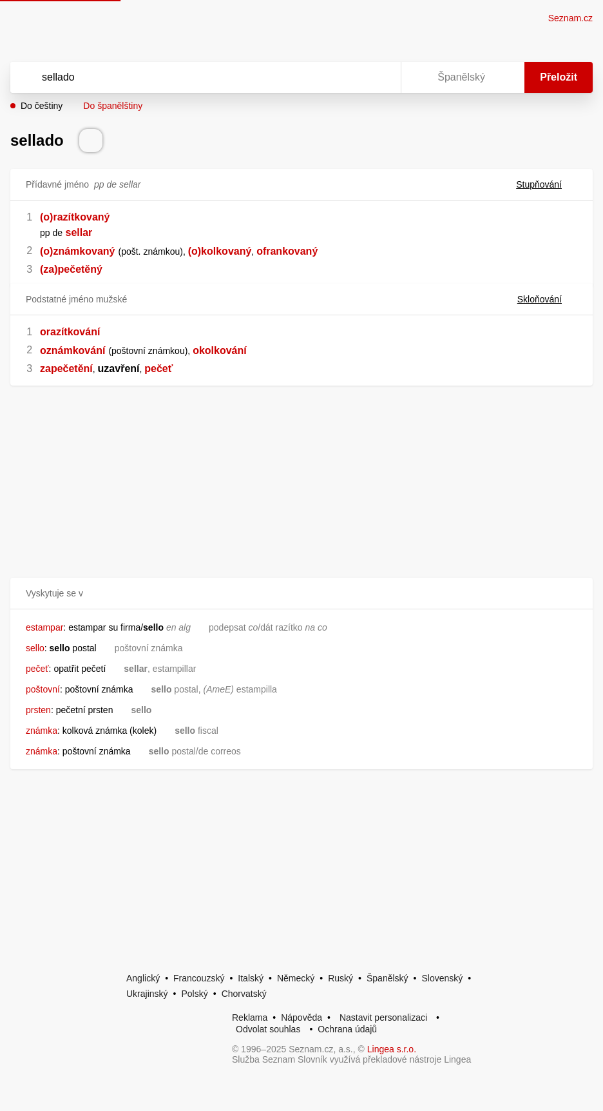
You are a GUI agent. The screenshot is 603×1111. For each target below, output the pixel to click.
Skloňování (547, 299)
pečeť (158, 368)
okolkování (220, 350)
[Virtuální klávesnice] (379, 77)
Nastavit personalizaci (383, 1017)
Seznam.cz (570, 18)
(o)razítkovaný (75, 216)
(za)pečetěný (71, 269)
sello (35, 648)
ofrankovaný (287, 251)
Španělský (387, 978)
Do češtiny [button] (41, 106)
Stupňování (546, 184)
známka (41, 730)
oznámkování (72, 350)
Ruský (340, 978)
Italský (250, 978)
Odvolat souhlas (268, 1029)
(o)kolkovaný (220, 251)
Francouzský (198, 978)
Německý (295, 978)
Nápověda (301, 1017)
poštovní (43, 689)
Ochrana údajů (347, 1029)
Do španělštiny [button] (112, 106)
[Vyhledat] (188, 77)
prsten (38, 710)
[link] (63, 232)
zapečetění (66, 368)
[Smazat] (350, 77)
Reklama (249, 1017)
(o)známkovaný (77, 251)
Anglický (143, 978)
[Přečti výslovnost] (91, 140)
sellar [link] (79, 232)
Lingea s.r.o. (391, 1049)
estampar (44, 627)
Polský (194, 993)
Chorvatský (244, 993)
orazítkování (70, 331)
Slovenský (442, 978)
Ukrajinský (147, 993)
